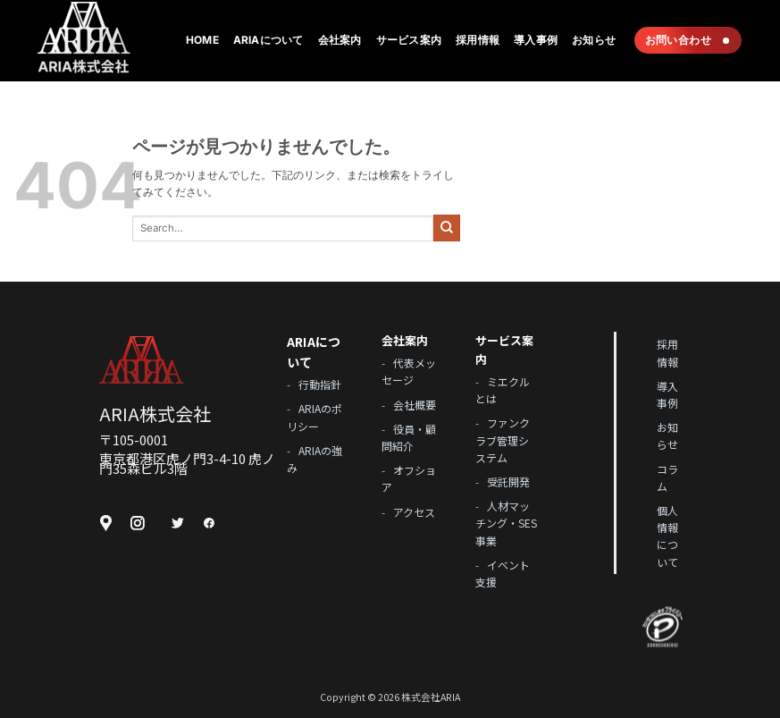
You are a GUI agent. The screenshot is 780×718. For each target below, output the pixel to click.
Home (202, 39)
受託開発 (508, 481)
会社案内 (340, 39)
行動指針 (319, 384)
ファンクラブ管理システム (502, 439)
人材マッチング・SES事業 (506, 522)
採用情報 (477, 39)
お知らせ (594, 39)
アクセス (414, 511)
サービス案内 (408, 39)
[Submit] (446, 228)
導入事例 (536, 39)
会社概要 (414, 404)
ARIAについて (268, 39)
